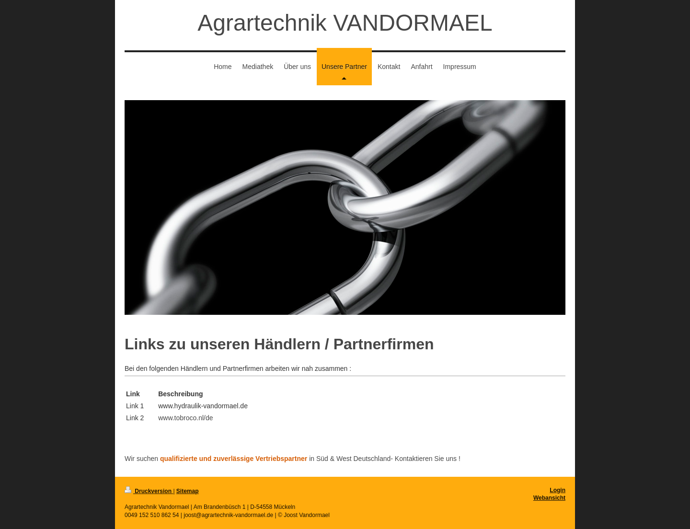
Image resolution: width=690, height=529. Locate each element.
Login (557, 490)
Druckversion (149, 491)
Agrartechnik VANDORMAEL (344, 22)
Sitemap (187, 491)
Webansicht (549, 497)
